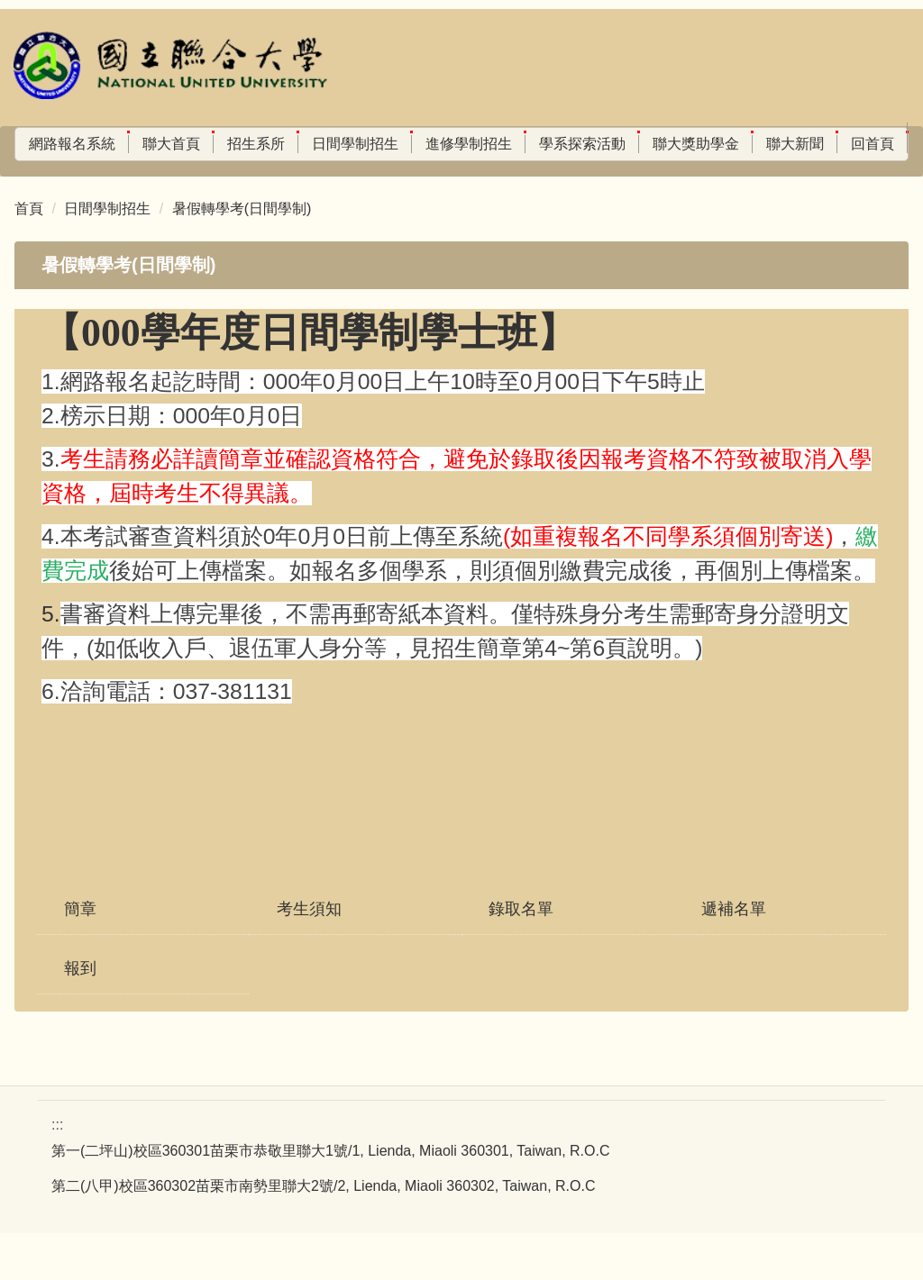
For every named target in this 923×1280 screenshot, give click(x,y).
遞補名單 (733, 956)
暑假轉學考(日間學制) (242, 255)
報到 (80, 1015)
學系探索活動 (607, 143)
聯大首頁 (196, 143)
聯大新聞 (820, 143)
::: (21, 143)
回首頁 (37, 176)
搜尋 (294, 183)
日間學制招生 (380, 143)
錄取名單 (521, 956)
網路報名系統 (97, 143)
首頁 (28, 255)
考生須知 (309, 956)
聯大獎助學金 (721, 143)
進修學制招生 (494, 143)
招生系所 (281, 143)
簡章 (80, 956)
